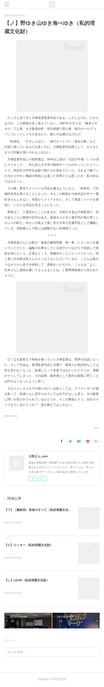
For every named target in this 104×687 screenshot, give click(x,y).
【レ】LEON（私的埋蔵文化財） (26, 581)
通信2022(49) (10, 416)
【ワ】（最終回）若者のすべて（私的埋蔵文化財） (39, 510)
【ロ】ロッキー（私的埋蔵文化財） (28, 545)
